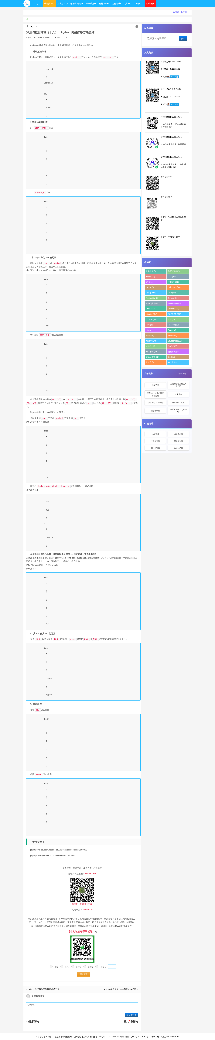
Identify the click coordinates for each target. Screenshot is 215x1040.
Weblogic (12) (152, 303)
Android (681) (151, 319)
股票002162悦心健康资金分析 (155, 394)
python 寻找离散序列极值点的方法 (43, 989)
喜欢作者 (83, 974)
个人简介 (103, 1037)
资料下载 (104, 3)
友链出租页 (178, 441)
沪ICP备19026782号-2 (140, 1037)
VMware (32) (173, 309)
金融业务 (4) (151, 271)
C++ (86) (172, 276)
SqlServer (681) (174, 287)
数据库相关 (76, 3)
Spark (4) (172, 330)
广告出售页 (155, 441)
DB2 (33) (172, 293)
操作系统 (91, 3)
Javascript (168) (175, 341)
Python (34, 26)
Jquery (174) (151, 341)
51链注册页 (178, 434)
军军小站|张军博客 (44, 1037)
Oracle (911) (151, 287)
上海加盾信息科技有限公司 (178, 385)
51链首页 (155, 434)
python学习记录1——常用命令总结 (120, 989)
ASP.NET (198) (174, 314)
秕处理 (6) (150, 362)
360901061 (174, 1037)
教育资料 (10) (174, 271)
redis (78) (150, 335)
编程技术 (49, 3)
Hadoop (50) (173, 325)
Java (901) (150, 276)
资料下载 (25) (151, 351)
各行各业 (117, 3)
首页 (36, 3)
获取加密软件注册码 (63, 1037)
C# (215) (149, 282)
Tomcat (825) (173, 298)
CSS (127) (172, 346)
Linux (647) (150, 309)
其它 (128, 3)
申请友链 (182, 373)
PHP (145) (172, 335)
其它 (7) (171, 357)
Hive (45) (150, 325)
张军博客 (155, 385)
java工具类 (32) (152, 357)
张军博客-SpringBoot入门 (178, 410)
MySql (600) (151, 293)
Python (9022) (174, 282)
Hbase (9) (150, 330)
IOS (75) (171, 319)
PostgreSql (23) (152, 298)
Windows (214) (174, 303)
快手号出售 (155, 411)
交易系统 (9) (173, 351)
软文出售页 (155, 448)
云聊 (138, 3)
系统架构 (62, 3)
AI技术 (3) (172, 362)
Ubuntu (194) (151, 314)
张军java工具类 (178, 403)
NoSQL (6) (150, 346)
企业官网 (150, 3)
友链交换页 (178, 448)
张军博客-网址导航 (155, 403)
